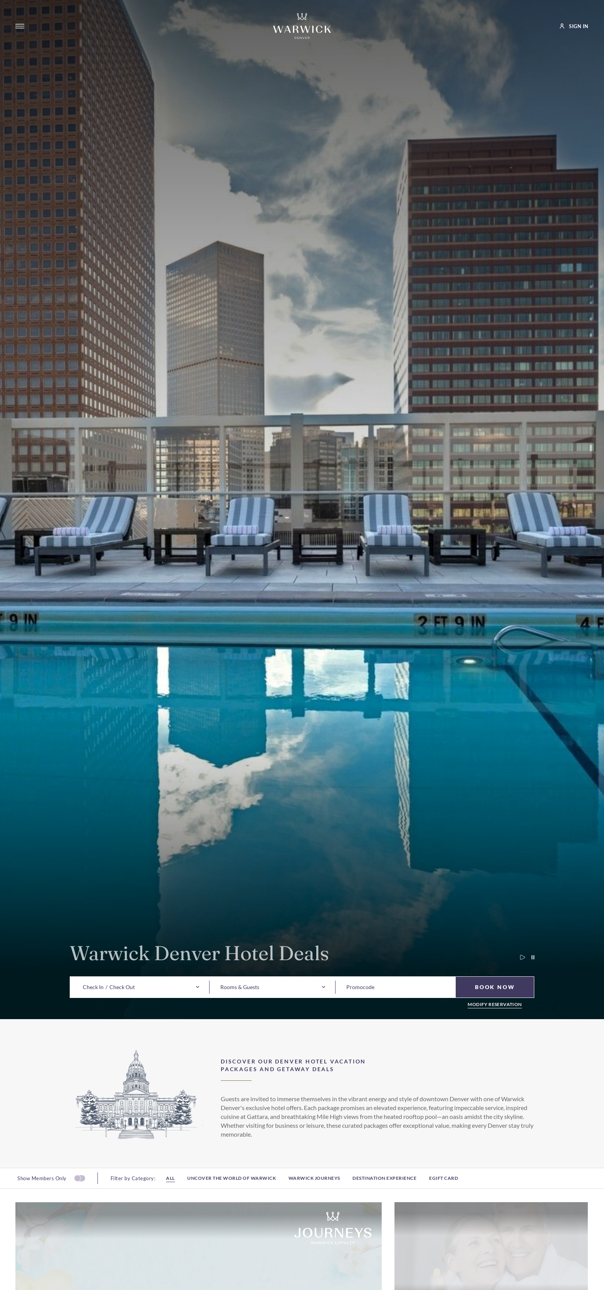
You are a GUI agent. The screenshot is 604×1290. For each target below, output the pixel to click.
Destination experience (384, 1182)
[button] (93, 987)
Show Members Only (42, 1182)
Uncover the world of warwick (231, 1182)
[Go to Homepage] (302, 26)
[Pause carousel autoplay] (529, 957)
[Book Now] (495, 987)
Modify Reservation (495, 1004)
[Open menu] (19, 26)
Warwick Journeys (314, 1182)
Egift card (443, 1182)
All (170, 1182)
